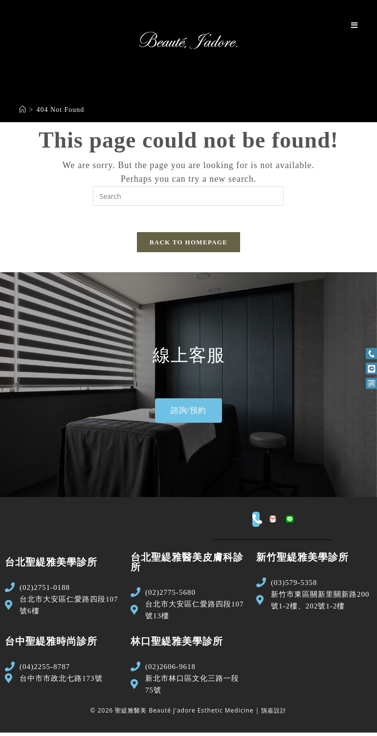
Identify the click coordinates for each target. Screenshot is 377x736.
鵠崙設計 (274, 714)
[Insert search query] (188, 196)
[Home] (22, 109)
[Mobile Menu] (354, 25)
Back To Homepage (188, 245)
